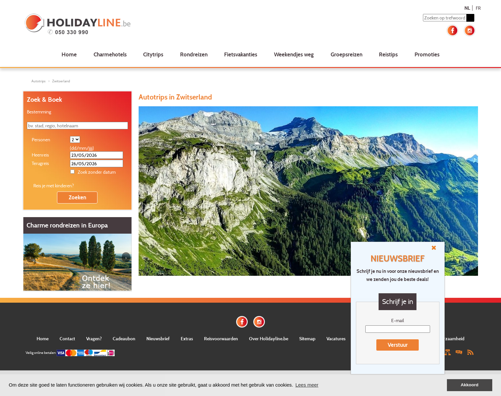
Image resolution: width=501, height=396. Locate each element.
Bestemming (39, 111)
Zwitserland (61, 81)
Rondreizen (194, 54)
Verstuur (398, 344)
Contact (67, 338)
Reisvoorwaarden (221, 338)
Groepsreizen (346, 54)
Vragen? (94, 338)
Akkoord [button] (470, 384)
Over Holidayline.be (268, 338)
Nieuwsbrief (158, 338)
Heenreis (40, 154)
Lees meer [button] (306, 385)
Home (69, 54)
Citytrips (153, 54)
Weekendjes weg (294, 54)
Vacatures (336, 338)
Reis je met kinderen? (53, 185)
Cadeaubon (124, 338)
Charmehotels (110, 54)
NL (467, 8)
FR (478, 8)
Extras (187, 338)
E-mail (397, 320)
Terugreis (40, 163)
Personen (41, 139)
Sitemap (307, 338)
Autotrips (38, 81)
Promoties (427, 54)
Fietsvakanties (240, 54)
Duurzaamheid (449, 338)
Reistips (388, 54)
